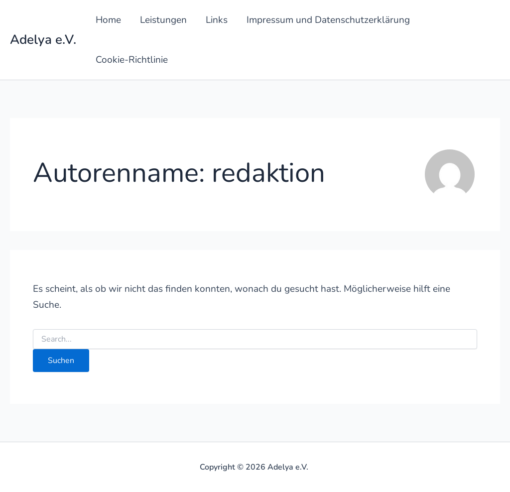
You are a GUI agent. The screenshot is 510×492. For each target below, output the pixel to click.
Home (108, 19)
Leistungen (163, 19)
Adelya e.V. (43, 39)
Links (217, 19)
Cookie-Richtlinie (132, 59)
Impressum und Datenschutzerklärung (328, 19)
